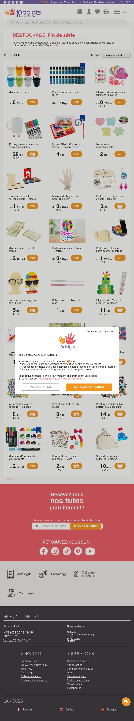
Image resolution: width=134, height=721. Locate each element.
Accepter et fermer (89, 387)
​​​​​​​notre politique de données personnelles (60, 378)
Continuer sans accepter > (101, 331)
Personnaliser (40, 387)
